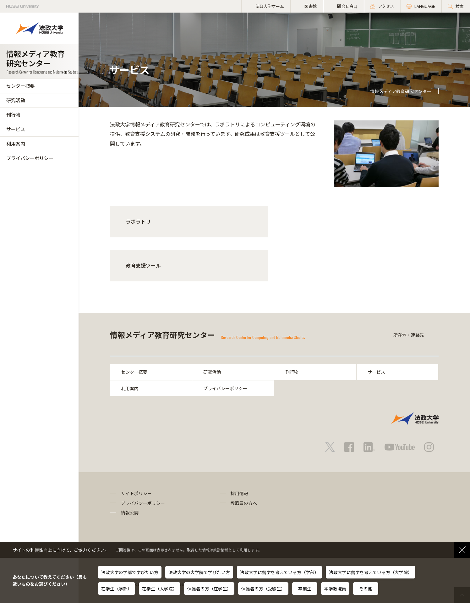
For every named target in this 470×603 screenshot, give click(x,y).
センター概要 (20, 85)
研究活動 (15, 100)
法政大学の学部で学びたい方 (129, 572)
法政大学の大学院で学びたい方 (199, 572)
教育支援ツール (143, 265)
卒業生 (304, 588)
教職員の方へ (244, 503)
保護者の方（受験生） (263, 588)
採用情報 (239, 493)
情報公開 (130, 512)
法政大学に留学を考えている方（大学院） (370, 572)
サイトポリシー (136, 493)
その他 (365, 588)
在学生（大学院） (159, 588)
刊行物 (13, 114)
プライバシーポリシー (29, 158)
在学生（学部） (116, 588)
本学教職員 (335, 588)
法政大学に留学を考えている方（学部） (279, 572)
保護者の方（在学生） (209, 588)
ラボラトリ (138, 221)
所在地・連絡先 (408, 335)
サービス (15, 129)
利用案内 (15, 143)
